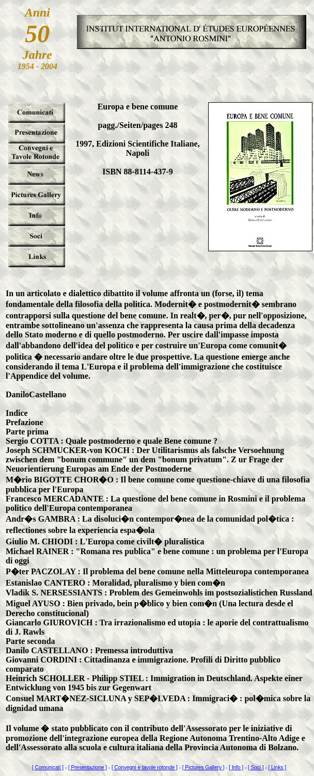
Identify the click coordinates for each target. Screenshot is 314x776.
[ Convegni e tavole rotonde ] (145, 767)
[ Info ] (236, 767)
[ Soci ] (256, 767)
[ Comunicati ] (48, 767)
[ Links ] (277, 767)
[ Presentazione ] (87, 767)
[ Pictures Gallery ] (203, 767)
